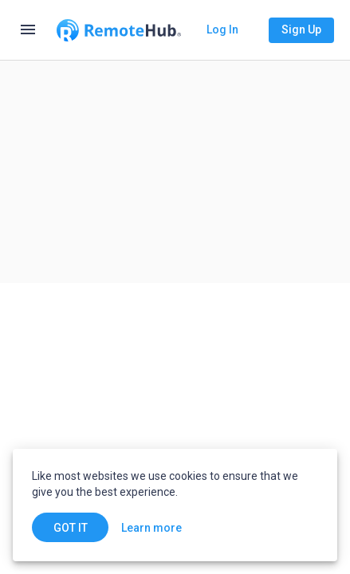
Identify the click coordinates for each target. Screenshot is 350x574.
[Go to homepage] (119, 30)
